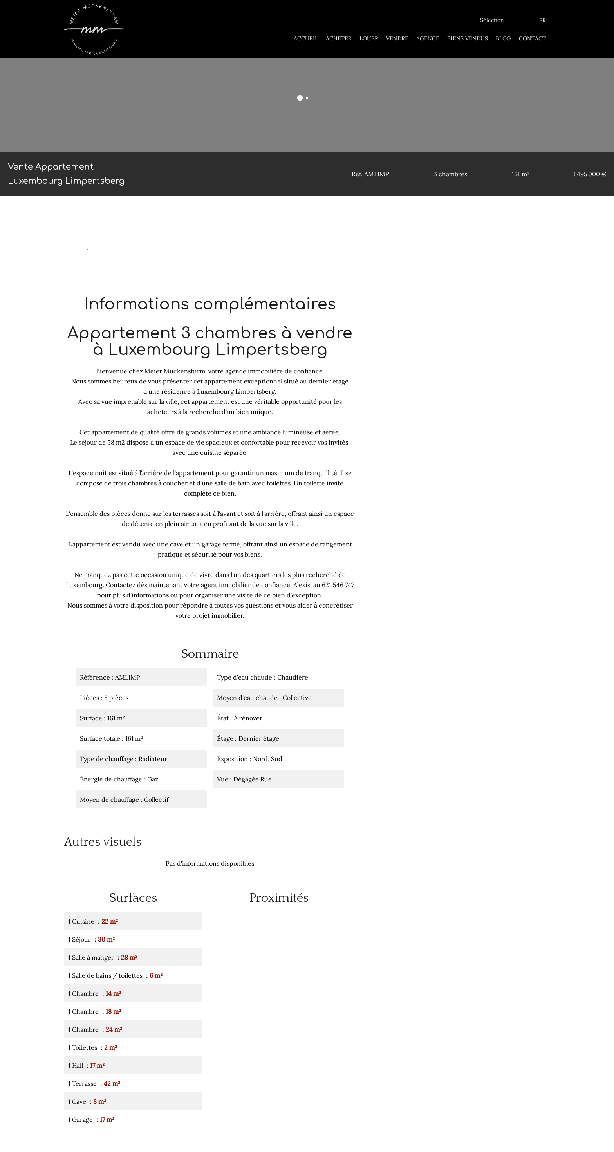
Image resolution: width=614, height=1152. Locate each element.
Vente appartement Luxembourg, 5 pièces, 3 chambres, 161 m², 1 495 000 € (188, 251)
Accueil (73, 251)
